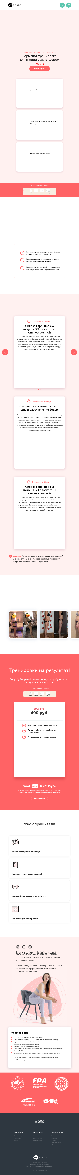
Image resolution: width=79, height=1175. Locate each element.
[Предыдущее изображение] (5, 352)
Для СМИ (53, 1144)
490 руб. (39, 68)
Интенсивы (17, 1138)
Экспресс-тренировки (21, 1136)
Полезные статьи (56, 1142)
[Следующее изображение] (74, 352)
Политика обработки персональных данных (39, 1166)
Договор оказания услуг (39, 1162)
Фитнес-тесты (55, 1136)
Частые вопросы (37, 1138)
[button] (39, 846)
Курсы (16, 1140)
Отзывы (53, 1140)
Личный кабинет (37, 1140)
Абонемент (36, 1136)
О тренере (54, 1138)
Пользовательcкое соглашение (39, 1164)
